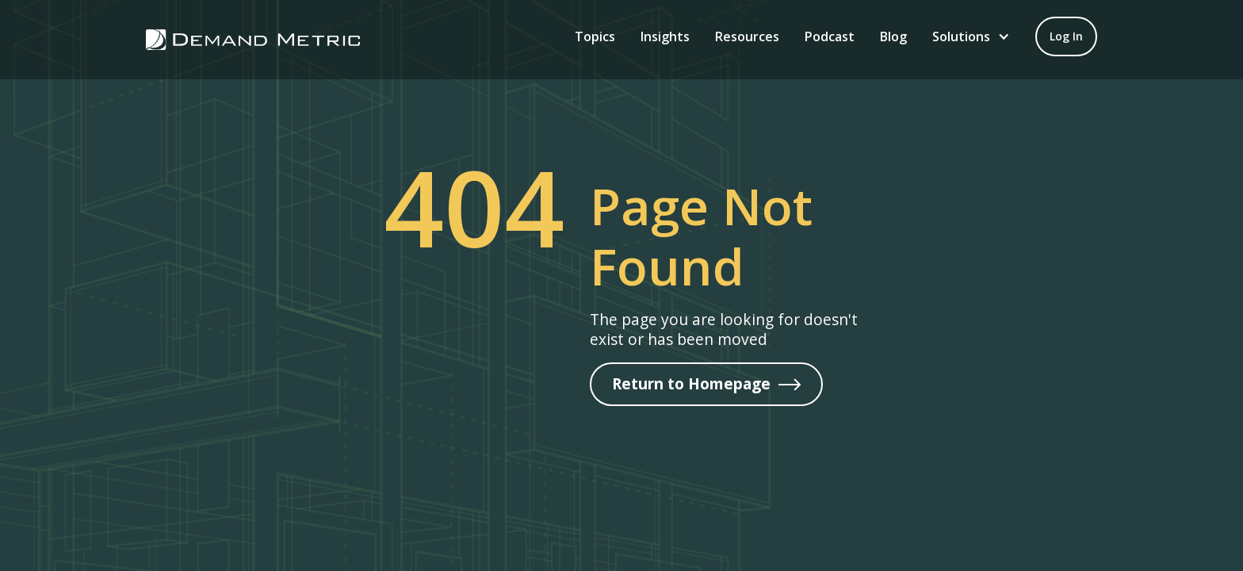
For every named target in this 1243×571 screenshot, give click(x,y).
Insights (665, 36)
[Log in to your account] (1066, 36)
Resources (747, 36)
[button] (971, 36)
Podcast (830, 36)
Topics (595, 36)
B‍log (893, 36)
